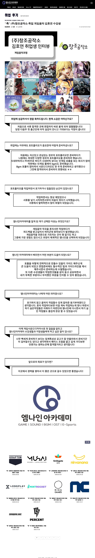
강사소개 (14, 7)
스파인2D (46, 7)
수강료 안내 (8, 539)
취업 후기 (76, 7)
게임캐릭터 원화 (62, 7)
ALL (28, 545)
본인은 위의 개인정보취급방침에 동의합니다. (16, 491)
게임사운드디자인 (21, 7)
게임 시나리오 (69, 7)
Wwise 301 (28, 7)
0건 (13, 27)
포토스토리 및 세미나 (84, 7)
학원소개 (8, 7)
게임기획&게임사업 (53, 7)
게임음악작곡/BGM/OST (37, 7)
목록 (87, 308)
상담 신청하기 (47, 514)
